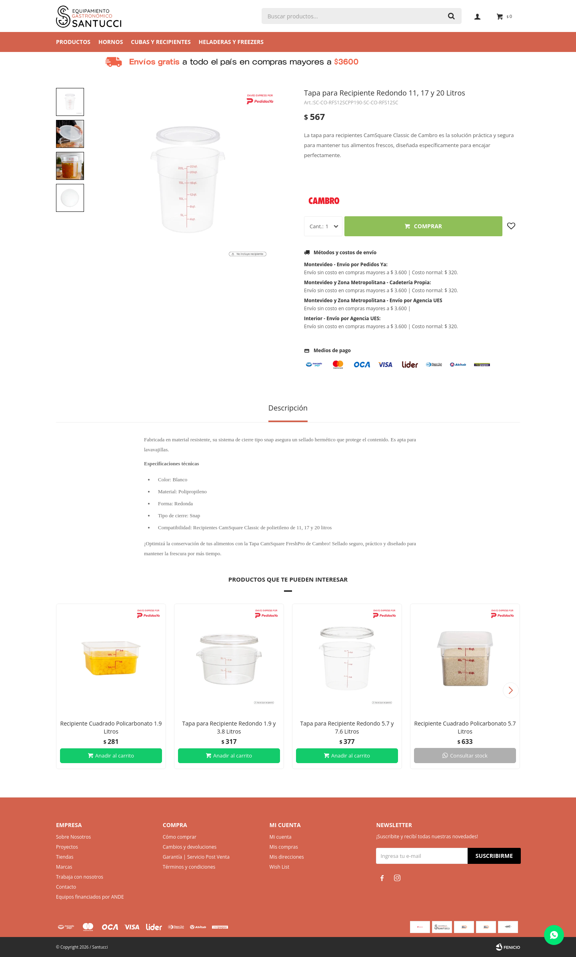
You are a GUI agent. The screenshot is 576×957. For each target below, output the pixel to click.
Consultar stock (469, 755)
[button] (510, 690)
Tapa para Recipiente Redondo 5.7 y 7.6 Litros (347, 727)
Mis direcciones (287, 856)
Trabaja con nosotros (79, 876)
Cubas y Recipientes (160, 42)
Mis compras (284, 846)
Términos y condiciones (189, 866)
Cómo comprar (179, 836)
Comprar (428, 226)
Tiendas (64, 856)
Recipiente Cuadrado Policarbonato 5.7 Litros (465, 727)
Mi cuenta (281, 836)
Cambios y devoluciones (189, 846)
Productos (73, 42)
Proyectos (67, 846)
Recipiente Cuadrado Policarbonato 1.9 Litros (111, 727)
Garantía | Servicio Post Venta (196, 856)
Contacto (66, 886)
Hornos (110, 42)
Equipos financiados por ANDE (90, 896)
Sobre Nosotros (73, 836)
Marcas (64, 866)
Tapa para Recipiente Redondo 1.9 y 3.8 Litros (229, 727)
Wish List (280, 866)
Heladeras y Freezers (231, 42)
